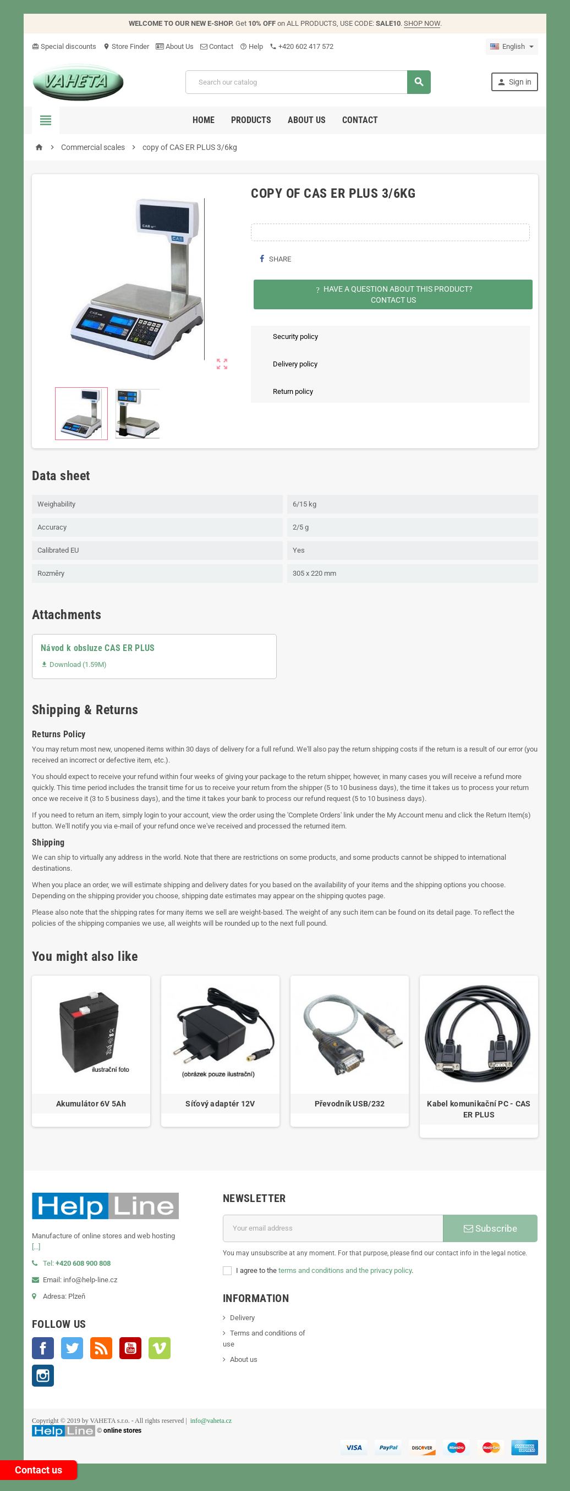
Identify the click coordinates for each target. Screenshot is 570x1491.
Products (251, 120)
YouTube (130, 1348)
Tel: (71, 1263)
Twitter (72, 1348)
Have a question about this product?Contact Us (393, 294)
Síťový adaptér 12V (220, 1103)
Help (251, 46)
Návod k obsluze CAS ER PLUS (98, 648)
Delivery (242, 1318)
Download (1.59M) (74, 664)
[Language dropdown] (512, 46)
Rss (101, 1348)
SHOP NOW (422, 23)
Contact (216, 46)
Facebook (43, 1348)
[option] (91, 1057)
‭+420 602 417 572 (301, 46)
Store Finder (126, 46)
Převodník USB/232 (350, 1103)
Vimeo (160, 1348)
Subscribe (490, 1228)
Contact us (38, 1470)
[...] (36, 1247)
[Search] (307, 82)
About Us (175, 46)
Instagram (43, 1376)
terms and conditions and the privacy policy (345, 1270)
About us (307, 120)
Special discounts (64, 46)
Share (275, 259)
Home (204, 120)
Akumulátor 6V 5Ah (91, 1103)
